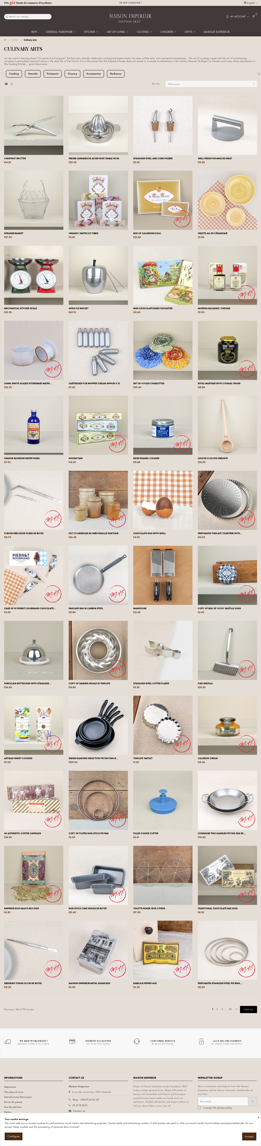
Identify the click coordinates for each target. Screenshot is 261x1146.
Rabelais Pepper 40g (145, 983)
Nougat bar (76, 458)
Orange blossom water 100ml (22, 458)
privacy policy (224, 1107)
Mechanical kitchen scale (20, 308)
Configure (13, 1136)
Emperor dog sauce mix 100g (21, 908)
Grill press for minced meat (215, 158)
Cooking (14, 73)
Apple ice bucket (78, 308)
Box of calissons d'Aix (147, 233)
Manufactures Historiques (18, 1097)
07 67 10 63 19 (79, 1105)
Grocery (72, 73)
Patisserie (52, 73)
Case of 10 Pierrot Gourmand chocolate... (30, 608)
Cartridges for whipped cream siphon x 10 (94, 383)
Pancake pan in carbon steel (86, 608)
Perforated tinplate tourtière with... (220, 533)
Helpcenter (10, 1087)
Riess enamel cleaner (146, 458)
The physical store (13, 1092)
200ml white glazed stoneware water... (28, 383)
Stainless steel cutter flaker (151, 683)
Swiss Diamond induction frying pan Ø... (93, 758)
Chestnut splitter (15, 158)
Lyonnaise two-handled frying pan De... (222, 833)
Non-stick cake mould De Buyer (88, 908)
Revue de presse (13, 1102)
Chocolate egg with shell (149, 533)
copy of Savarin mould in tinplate (89, 683)
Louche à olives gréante (213, 458)
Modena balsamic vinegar (214, 308)
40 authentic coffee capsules (22, 833)
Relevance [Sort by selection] (212, 84)
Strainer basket (13, 233)
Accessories (93, 73)
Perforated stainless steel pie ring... (220, 983)
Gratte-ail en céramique (212, 233)
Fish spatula (205, 683)
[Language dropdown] (250, 3)
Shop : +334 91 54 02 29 (85, 1099)
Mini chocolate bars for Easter (152, 308)
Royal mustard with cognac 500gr (219, 383)
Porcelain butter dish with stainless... (27, 683)
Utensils (32, 73)
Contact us (79, 1111)
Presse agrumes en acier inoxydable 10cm (94, 158)
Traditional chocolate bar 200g (218, 908)
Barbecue (115, 73)
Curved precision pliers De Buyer (23, 533)
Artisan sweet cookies (18, 758)
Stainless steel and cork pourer (153, 158)
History (7, 1112)
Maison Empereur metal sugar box (89, 983)
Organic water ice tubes (83, 233)
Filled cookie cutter (145, 833)
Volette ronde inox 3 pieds (149, 908)
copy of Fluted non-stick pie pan (89, 833)
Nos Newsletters (13, 1107)
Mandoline (140, 608)
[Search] (27, 16)
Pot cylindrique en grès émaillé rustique (94, 533)
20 (230, 1009)
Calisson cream (208, 758)
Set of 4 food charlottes (148, 383)
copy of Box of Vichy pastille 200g (219, 608)
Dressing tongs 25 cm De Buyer (23, 983)
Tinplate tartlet (142, 758)
